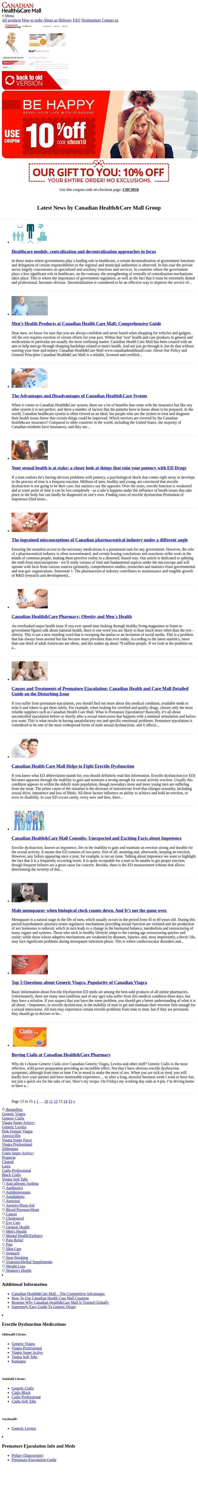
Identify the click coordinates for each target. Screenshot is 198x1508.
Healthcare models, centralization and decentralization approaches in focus (84, 251)
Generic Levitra (14, 1127)
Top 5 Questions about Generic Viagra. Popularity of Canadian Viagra (79, 982)
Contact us (110, 20)
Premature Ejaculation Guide (34, 1460)
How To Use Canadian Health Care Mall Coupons (50, 1298)
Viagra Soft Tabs (15, 1179)
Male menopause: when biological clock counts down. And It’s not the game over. (89, 910)
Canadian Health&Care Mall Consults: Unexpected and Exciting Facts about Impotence (97, 838)
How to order (32, 20)
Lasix (6, 1166)
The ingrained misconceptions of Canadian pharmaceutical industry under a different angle (100, 539)
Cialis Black (21, 1393)
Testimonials (91, 20)
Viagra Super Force (17, 1140)
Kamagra (19, 1361)
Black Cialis (11, 1175)
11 (51, 1101)
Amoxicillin (11, 1136)
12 (56, 1101)
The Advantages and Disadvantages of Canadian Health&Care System (79, 395)
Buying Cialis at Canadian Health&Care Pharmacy (61, 1054)
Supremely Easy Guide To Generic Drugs (44, 1307)
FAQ (76, 20)
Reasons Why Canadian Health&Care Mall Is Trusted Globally (60, 1302)
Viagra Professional (17, 1144)
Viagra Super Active (27, 1352)
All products (11, 20)
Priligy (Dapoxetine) (27, 1455)
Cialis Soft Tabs (24, 1401)
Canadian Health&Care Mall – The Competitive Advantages (58, 1294)
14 (65, 1101)
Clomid (8, 1162)
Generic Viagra (13, 1114)
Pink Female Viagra (17, 1131)
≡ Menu (8, 16)
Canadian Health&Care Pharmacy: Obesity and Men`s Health (72, 616)
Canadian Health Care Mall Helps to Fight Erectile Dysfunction (73, 766)
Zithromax (10, 1149)
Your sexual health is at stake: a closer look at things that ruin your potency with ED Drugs (99, 467)
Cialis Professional (16, 1170)
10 (46, 1101)
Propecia (8, 1157)
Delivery (65, 20)
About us (50, 20)
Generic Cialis (13, 1118)
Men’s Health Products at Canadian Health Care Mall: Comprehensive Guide (86, 323)
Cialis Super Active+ (18, 1153)
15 (70, 1101)
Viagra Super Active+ (18, 1123)
